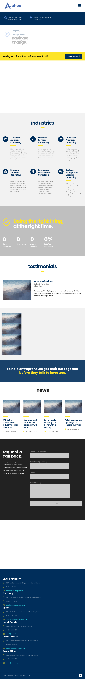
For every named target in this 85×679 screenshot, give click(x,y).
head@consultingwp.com (14, 591)
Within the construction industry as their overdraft (10, 424)
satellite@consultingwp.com (15, 605)
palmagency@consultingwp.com (17, 620)
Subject (49, 475)
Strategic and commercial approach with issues (30, 424)
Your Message (50, 490)
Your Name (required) (49, 454)
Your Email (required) (49, 465)
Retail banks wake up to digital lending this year (73, 422)
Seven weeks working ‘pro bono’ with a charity (50, 424)
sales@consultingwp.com (14, 663)
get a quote (74, 56)
